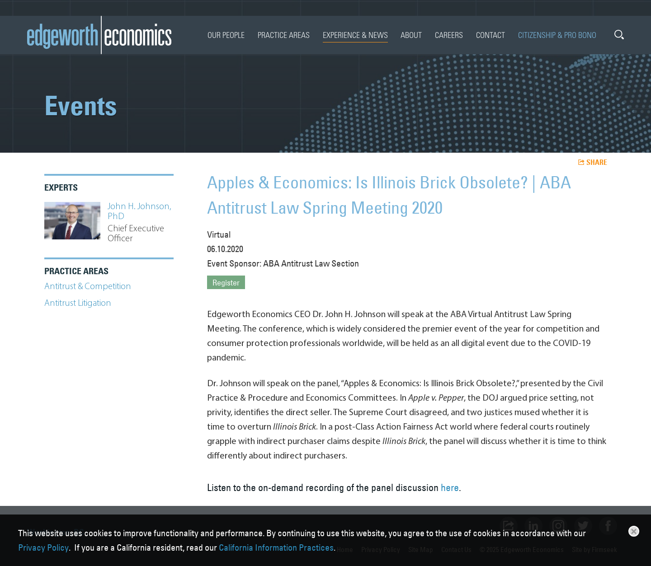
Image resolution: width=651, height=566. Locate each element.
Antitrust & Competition (87, 286)
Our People (226, 34)
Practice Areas (284, 34)
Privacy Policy (43, 547)
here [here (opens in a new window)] (450, 487)
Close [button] (633, 531)
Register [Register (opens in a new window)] (226, 283)
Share (596, 162)
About (411, 34)
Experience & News (355, 34)
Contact (490, 34)
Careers (449, 34)
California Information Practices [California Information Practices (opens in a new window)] (276, 547)
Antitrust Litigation (77, 303)
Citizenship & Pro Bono (557, 34)
